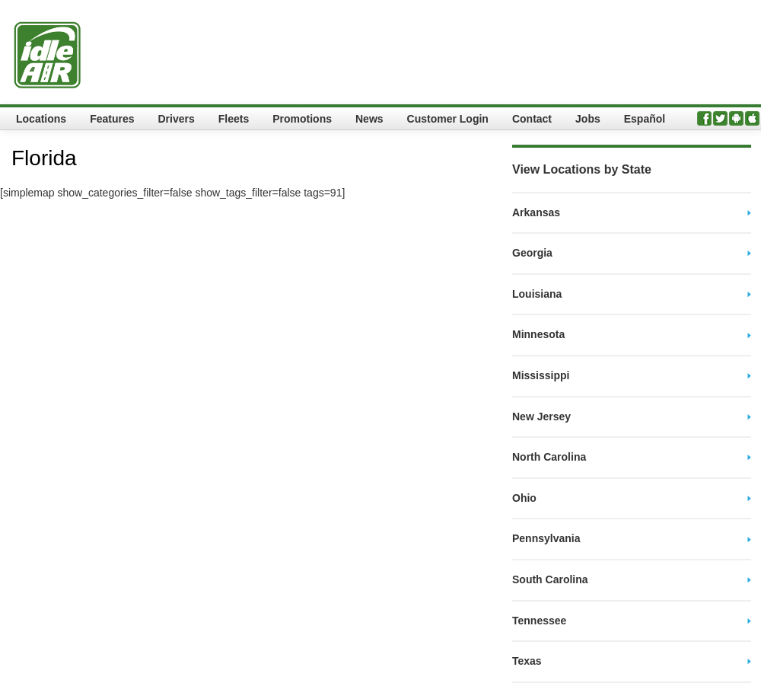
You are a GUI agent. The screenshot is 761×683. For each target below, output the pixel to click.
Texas (527, 661)
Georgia (532, 253)
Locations (41, 119)
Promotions (302, 119)
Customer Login (448, 119)
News (369, 119)
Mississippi (540, 375)
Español (644, 119)
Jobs (587, 119)
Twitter (720, 118)
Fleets (233, 119)
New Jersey (541, 416)
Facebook (704, 118)
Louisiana (537, 294)
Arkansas (536, 212)
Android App (736, 118)
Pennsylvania (546, 538)
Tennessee (539, 620)
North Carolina (549, 457)
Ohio (524, 498)
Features (112, 119)
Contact (532, 119)
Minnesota (538, 334)
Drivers (176, 119)
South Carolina (550, 579)
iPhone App (752, 118)
